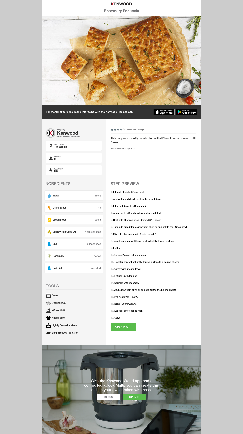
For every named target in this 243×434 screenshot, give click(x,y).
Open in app (123, 326)
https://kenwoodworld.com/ (68, 136)
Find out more (109, 398)
